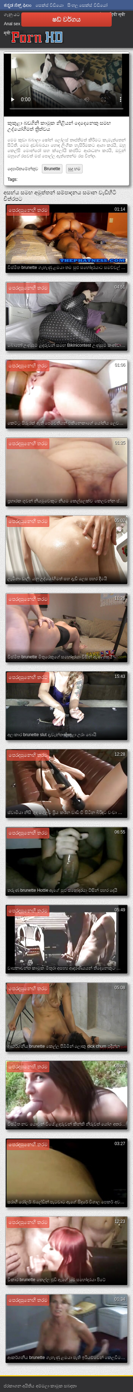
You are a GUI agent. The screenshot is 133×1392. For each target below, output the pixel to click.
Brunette (52, 168)
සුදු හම (74, 168)
